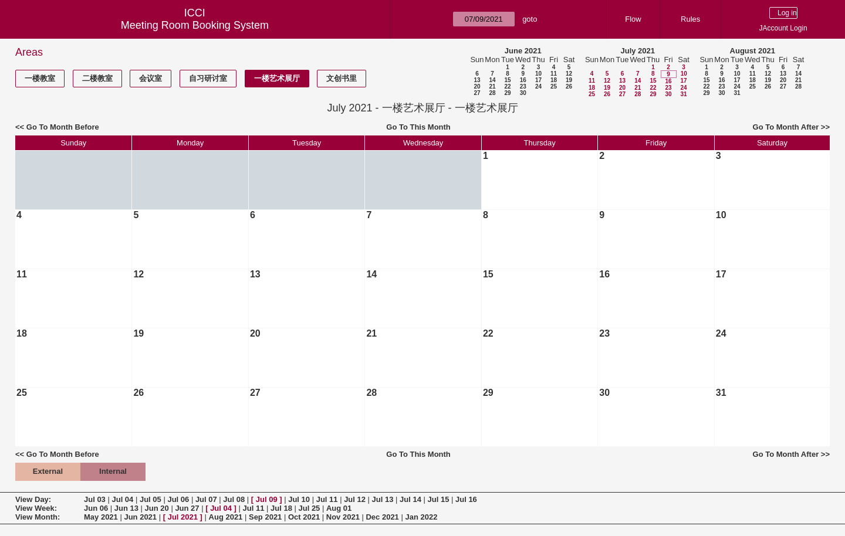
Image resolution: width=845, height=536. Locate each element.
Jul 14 (410, 499)
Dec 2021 (382, 517)
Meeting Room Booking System (195, 25)
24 (538, 86)
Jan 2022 (421, 517)
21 (492, 86)
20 (477, 86)
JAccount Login (783, 28)
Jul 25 (309, 508)
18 (553, 80)
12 (569, 73)
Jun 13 (126, 508)
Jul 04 (122, 499)
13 (477, 80)
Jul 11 (327, 499)
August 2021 (752, 50)
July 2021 (637, 50)
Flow (633, 19)
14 (492, 80)
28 (492, 93)
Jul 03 (95, 499)
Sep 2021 (265, 517)
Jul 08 (234, 499)
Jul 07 (206, 499)
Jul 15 (438, 499)
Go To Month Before (62, 127)
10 (538, 73)
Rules (690, 19)
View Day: (33, 499)
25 (553, 86)
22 (507, 86)
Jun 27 (187, 508)
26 (569, 86)
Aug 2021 (226, 517)
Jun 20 (157, 508)
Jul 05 (150, 499)
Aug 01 (338, 508)
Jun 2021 (140, 517)
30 (523, 93)
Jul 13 (383, 499)
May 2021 (101, 517)
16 (523, 80)
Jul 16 (466, 499)
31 (683, 94)
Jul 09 (267, 499)
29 (507, 93)
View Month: (37, 517)
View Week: (36, 508)
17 (538, 80)
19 (569, 80)
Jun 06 (96, 508)
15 (507, 80)
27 (477, 93)
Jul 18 (281, 508)
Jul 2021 (183, 517)
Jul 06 (178, 499)
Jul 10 (299, 499)
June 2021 (523, 50)
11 (553, 73)
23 (523, 86)
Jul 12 (355, 499)
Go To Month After (786, 127)
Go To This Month (418, 127)
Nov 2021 (343, 517)
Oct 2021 (304, 517)
